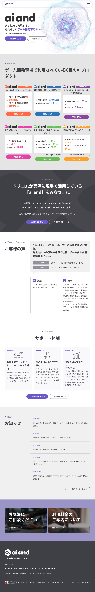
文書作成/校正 (23, 568)
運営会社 (49, 573)
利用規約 (23, 573)
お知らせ (7, 573)
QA (39, 568)
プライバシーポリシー (35, 573)
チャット (33, 568)
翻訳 (15, 568)
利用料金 (15, 573)
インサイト (8, 568)
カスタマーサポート (48, 568)
